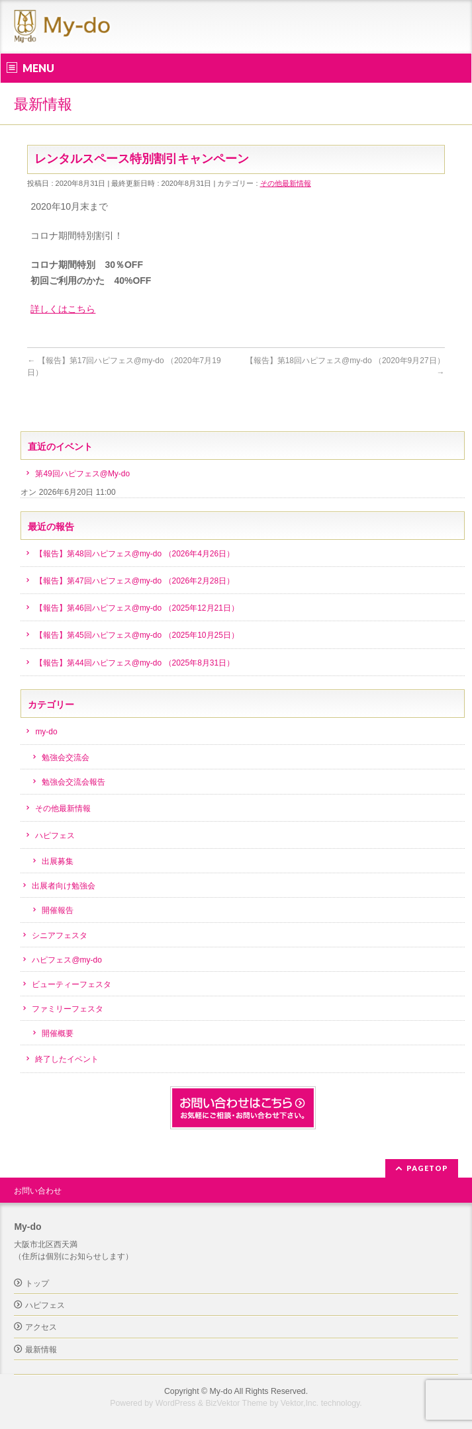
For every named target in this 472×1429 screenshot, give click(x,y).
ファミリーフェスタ (67, 1009)
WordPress (176, 1403)
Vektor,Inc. (300, 1403)
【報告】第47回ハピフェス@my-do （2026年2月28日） (134, 580)
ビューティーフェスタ (71, 984)
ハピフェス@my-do (67, 960)
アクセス (41, 1327)
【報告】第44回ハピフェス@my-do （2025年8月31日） (134, 663)
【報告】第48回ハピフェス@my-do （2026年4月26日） (134, 553)
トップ (37, 1283)
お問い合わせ (38, 1190)
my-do (46, 731)
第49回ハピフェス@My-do (82, 473)
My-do (221, 1391)
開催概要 (57, 1033)
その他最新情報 (285, 183)
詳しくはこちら (62, 309)
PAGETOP (427, 1168)
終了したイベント (67, 1059)
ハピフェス (55, 835)
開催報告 (57, 910)
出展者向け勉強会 (63, 885)
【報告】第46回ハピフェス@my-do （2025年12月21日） (136, 608)
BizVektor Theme (236, 1403)
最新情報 (41, 1349)
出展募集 (57, 861)
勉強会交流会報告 (73, 782)
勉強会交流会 (65, 757)
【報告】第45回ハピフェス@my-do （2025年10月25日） (136, 635)
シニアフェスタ (59, 935)
